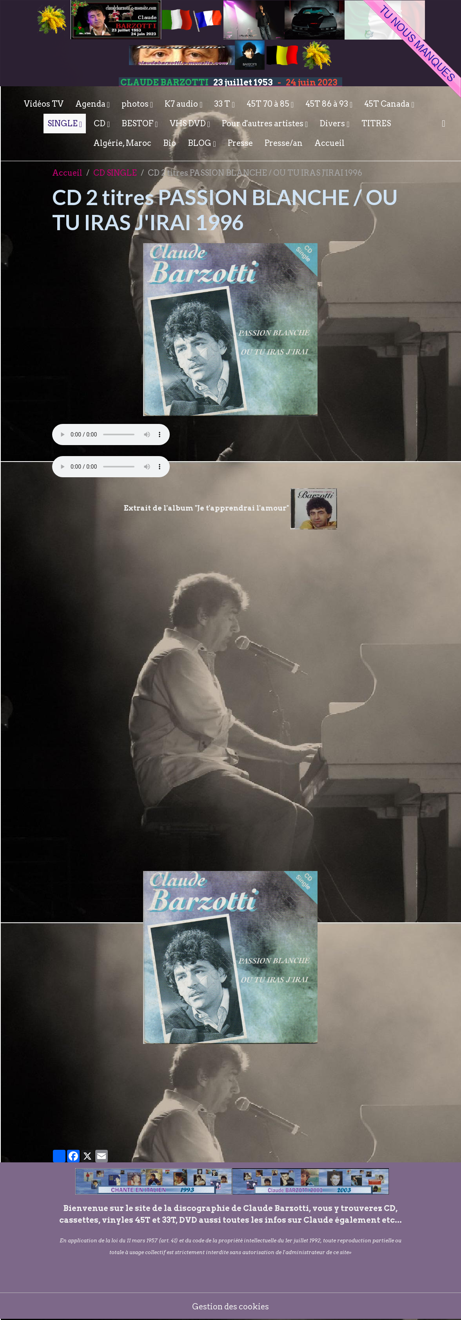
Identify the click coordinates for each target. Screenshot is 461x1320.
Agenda (91, 104)
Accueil (329, 143)
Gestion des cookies (230, 1306)
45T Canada (387, 104)
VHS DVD (188, 123)
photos (136, 104)
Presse (240, 143)
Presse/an (284, 143)
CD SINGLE (115, 173)
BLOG (200, 143)
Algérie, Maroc (122, 143)
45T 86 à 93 (327, 104)
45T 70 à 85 (269, 104)
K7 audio (182, 104)
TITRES (376, 123)
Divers (333, 123)
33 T (223, 104)
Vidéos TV (44, 104)
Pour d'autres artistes (263, 123)
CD (100, 123)
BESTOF (138, 123)
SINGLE (63, 123)
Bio (169, 143)
